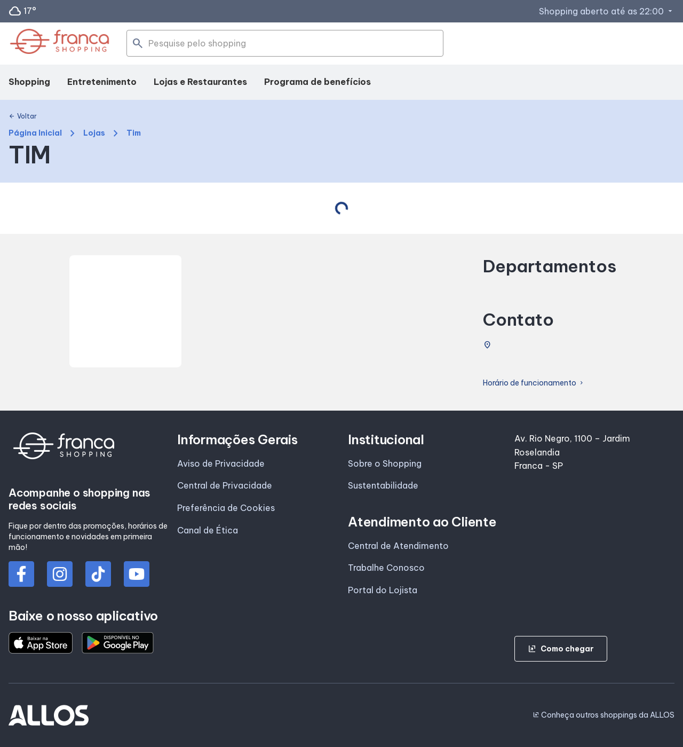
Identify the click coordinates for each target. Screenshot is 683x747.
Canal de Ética (207, 530)
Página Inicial (35, 133)
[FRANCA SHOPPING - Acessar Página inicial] (59, 43)
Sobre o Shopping (385, 463)
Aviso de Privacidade (221, 463)
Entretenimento (102, 81)
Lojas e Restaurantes (200, 81)
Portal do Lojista (382, 590)
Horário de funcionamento (534, 383)
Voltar (23, 116)
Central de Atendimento (398, 545)
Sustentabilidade (383, 485)
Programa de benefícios (317, 81)
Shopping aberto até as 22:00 (606, 11)
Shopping (29, 81)
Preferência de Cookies (226, 507)
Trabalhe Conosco (386, 567)
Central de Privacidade (224, 485)
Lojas (94, 133)
